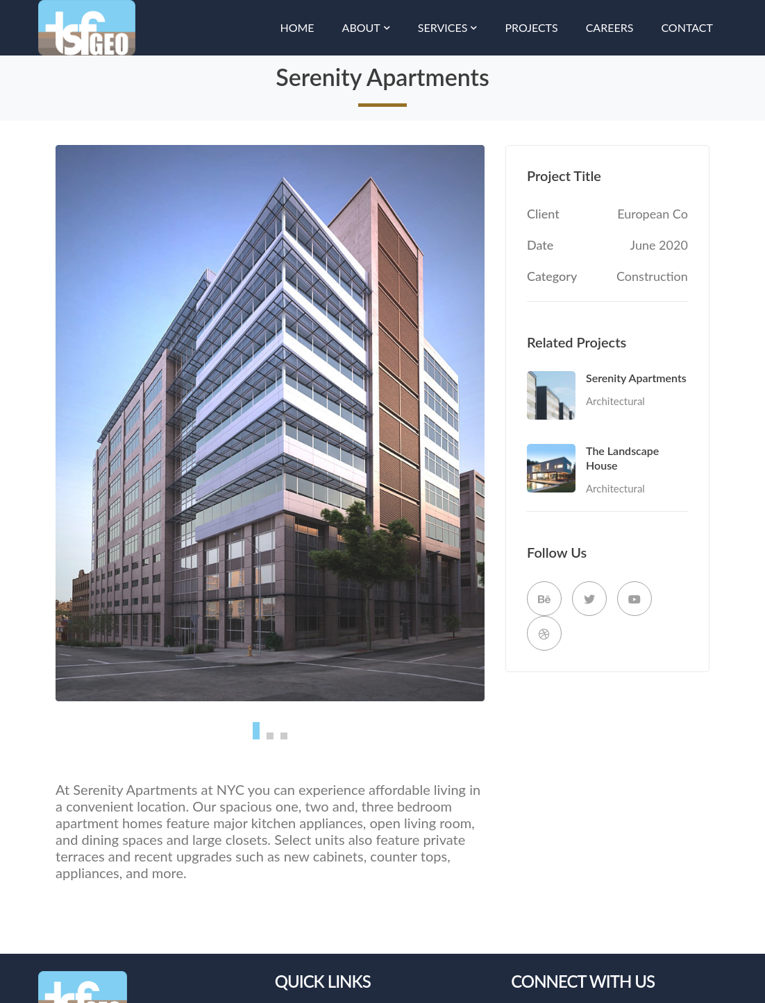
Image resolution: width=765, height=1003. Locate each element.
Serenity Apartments (636, 377)
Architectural (615, 401)
